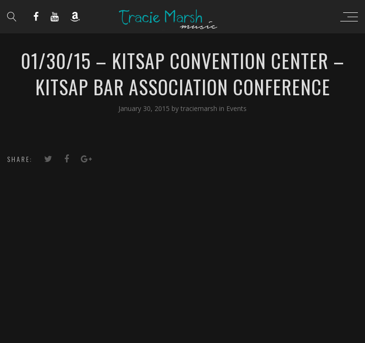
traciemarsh (200, 108)
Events (236, 108)
